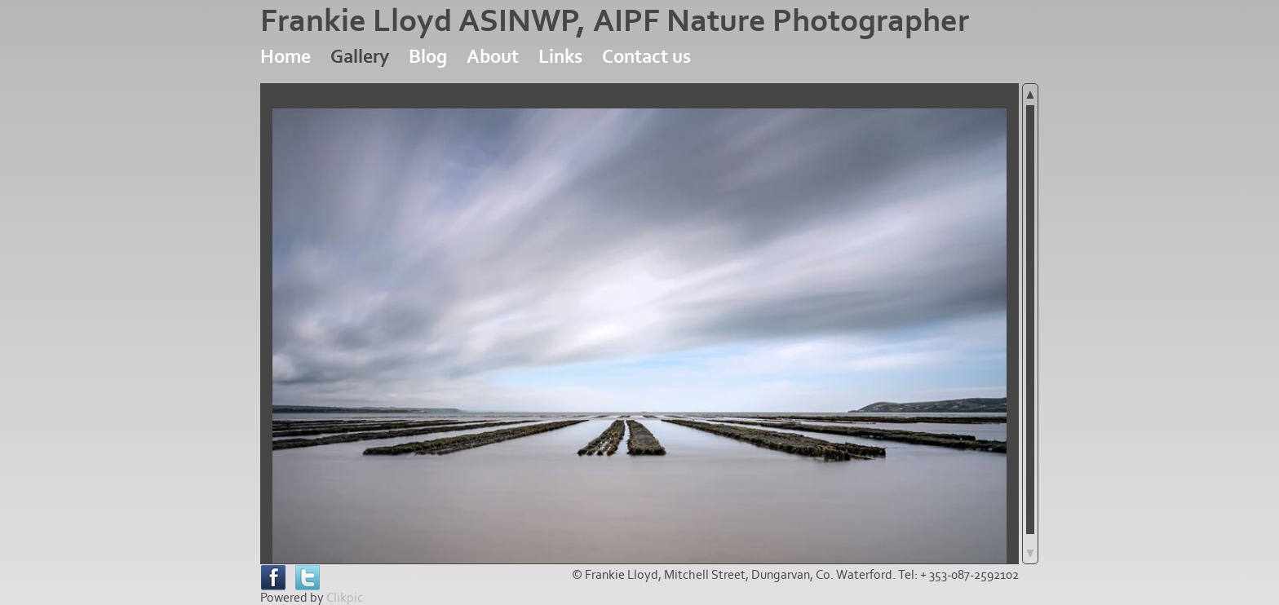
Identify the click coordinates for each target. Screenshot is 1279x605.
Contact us (646, 57)
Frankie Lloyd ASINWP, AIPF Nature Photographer (614, 21)
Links (560, 57)
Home (285, 57)
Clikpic (344, 597)
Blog (428, 57)
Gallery (359, 57)
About (493, 57)
